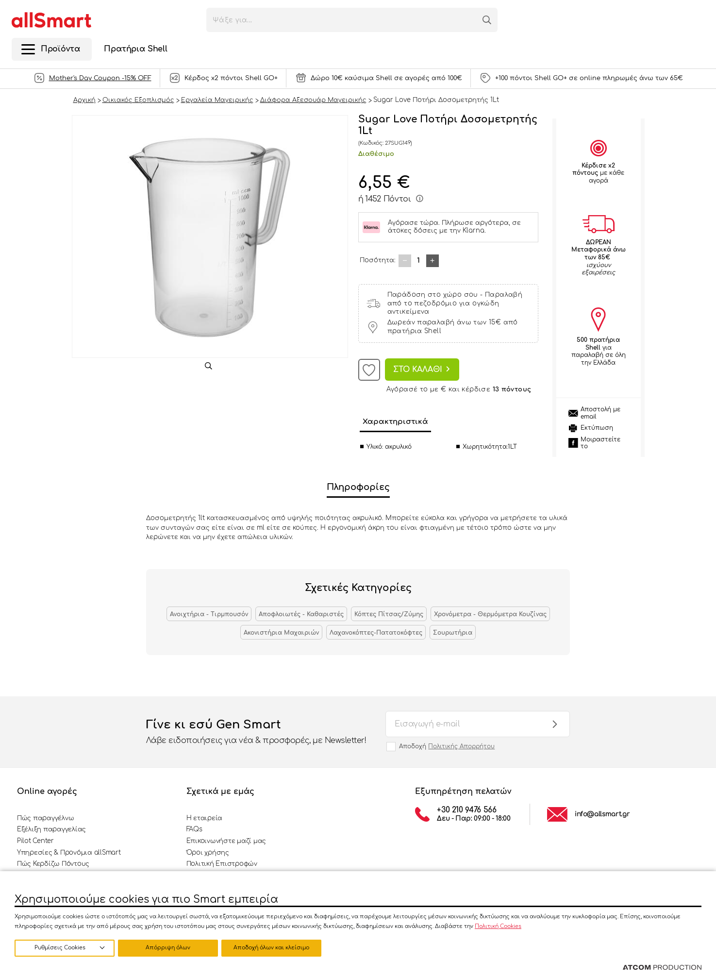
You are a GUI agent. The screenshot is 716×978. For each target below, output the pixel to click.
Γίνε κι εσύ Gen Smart (256, 732)
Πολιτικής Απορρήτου (461, 746)
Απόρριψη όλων (169, 947)
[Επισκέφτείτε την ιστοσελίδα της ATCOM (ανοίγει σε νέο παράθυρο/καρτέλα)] (662, 968)
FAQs (194, 829)
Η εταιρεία (204, 818)
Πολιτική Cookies (498, 926)
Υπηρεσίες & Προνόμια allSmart (68, 852)
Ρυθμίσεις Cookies (59, 947)
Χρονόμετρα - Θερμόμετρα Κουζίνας (490, 614)
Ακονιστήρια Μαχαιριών (281, 632)
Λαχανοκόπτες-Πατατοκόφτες (376, 632)
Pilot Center (35, 841)
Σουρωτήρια (452, 632)
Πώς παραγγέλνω (45, 818)
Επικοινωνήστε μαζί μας (226, 841)
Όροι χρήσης (207, 852)
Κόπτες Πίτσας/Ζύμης (388, 614)
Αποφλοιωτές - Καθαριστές (301, 614)
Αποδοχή (447, 746)
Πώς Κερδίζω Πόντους (53, 863)
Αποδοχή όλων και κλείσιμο (274, 947)
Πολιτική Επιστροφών (221, 863)
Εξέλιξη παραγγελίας (51, 829)
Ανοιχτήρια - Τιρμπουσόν (209, 614)
